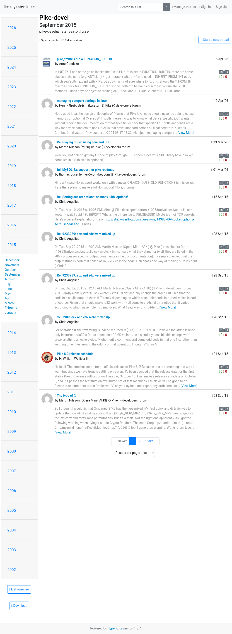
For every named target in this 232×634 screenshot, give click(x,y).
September (12, 274)
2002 (11, 569)
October (10, 270)
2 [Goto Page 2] (139, 441)
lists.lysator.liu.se (19, 7)
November (12, 265)
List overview (19, 589)
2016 (11, 225)
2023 (11, 87)
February (11, 308)
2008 (11, 451)
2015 (11, 244)
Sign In (205, 7)
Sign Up (220, 7)
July (7, 284)
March (9, 303)
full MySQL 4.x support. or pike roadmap (84, 169)
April (8, 298)
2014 (11, 332)
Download (19, 605)
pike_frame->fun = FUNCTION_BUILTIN (83, 59)
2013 (11, 352)
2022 (11, 106)
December (12, 260)
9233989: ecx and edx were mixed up (82, 317)
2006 (11, 490)
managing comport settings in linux (81, 101)
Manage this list (184, 7)
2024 (11, 67)
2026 (11, 27)
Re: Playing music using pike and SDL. (83, 142)
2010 (11, 411)
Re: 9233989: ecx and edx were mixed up (85, 234)
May (8, 293)
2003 (11, 550)
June (8, 289)
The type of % (65, 395)
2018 (11, 185)
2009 (11, 431)
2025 (11, 47)
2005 (11, 510)
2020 (11, 146)
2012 (11, 372)
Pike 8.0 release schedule (74, 354)
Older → (151, 441)
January (10, 312)
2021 (11, 126)
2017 (11, 205)
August (10, 279)
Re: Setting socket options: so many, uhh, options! (91, 197)
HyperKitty (114, 628)
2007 (11, 471)
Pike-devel (54, 17)
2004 (11, 530)
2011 (11, 392)
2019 (11, 166)
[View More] (186, 133)
